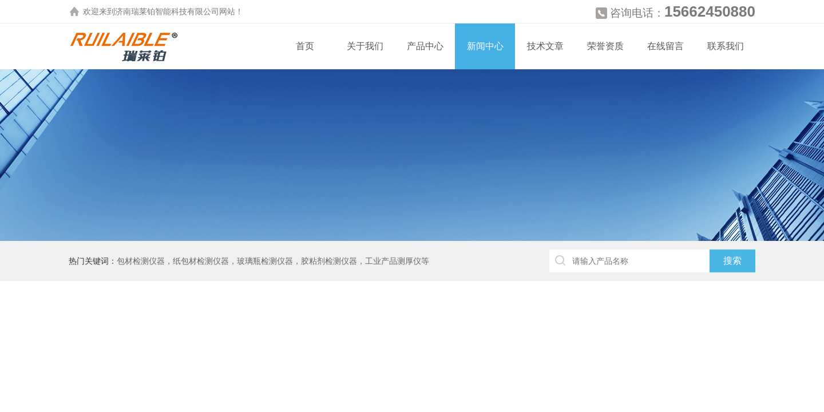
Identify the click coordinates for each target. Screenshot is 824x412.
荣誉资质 (605, 46)
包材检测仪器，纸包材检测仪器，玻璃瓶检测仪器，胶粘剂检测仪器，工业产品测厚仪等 (273, 261)
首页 (305, 46)
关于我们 (365, 46)
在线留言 (665, 46)
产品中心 (425, 46)
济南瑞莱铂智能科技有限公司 (167, 11)
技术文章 (545, 46)
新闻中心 (485, 46)
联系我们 (725, 46)
